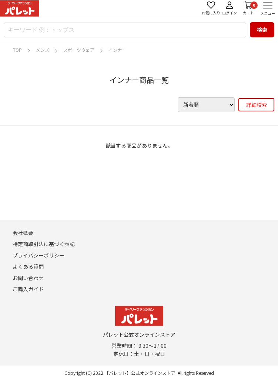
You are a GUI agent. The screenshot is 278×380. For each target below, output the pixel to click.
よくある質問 (28, 266)
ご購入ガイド (28, 289)
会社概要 (23, 232)
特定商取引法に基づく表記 (44, 244)
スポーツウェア (78, 50)
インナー (117, 50)
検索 (262, 29)
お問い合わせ (28, 278)
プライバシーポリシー (38, 255)
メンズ (42, 50)
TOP (17, 50)
